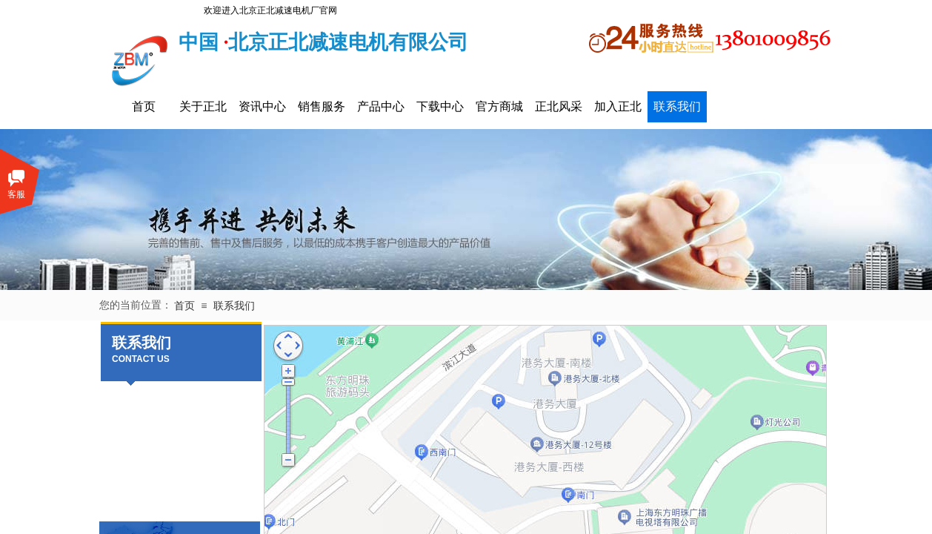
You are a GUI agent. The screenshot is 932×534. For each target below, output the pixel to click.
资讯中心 (262, 106)
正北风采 (558, 106)
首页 (144, 106)
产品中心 (381, 106)
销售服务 (321, 106)
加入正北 (618, 106)
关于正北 (203, 106)
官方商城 (499, 106)
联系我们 (677, 106)
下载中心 (440, 106)
